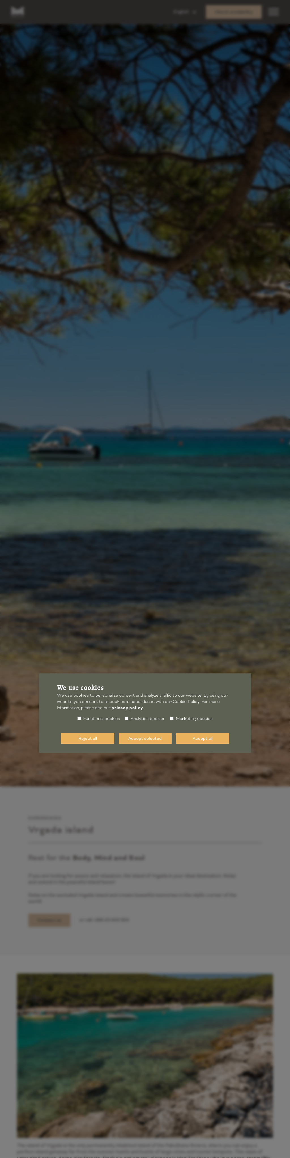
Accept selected (145, 738)
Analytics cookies (145, 718)
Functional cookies (98, 718)
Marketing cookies (191, 718)
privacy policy (127, 708)
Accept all (202, 738)
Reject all (87, 738)
